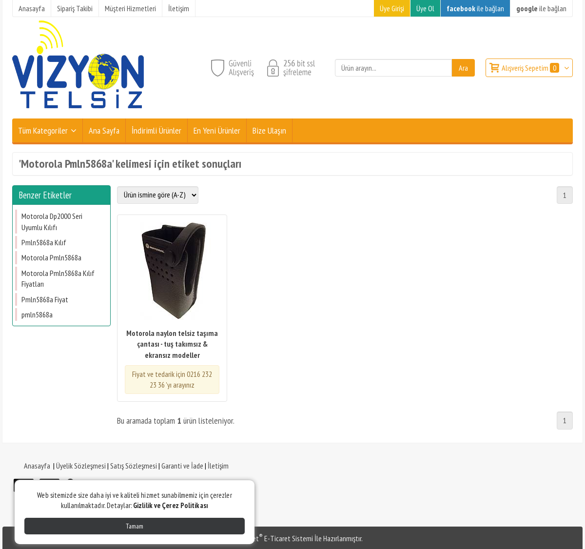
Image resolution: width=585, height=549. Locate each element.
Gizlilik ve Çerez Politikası (170, 505)
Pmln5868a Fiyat (44, 299)
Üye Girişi (392, 8)
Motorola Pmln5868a (51, 257)
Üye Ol (425, 8)
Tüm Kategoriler (43, 130)
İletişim (218, 466)
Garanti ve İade (182, 466)
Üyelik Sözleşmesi (81, 466)
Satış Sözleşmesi (133, 466)
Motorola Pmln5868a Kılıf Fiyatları (58, 278)
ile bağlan (475, 8)
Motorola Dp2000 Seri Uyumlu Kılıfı (51, 221)
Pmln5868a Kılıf (43, 242)
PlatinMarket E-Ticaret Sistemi (267, 538)
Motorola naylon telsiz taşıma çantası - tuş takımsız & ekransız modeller (172, 344)
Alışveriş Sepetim (531, 68)
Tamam (134, 526)
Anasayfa (37, 466)
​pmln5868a (37, 314)
